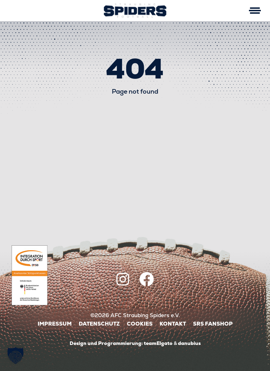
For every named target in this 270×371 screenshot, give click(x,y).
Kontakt (173, 323)
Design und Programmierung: (106, 343)
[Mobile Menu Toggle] (255, 10)
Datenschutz (99, 323)
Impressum (55, 323)
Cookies (140, 323)
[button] (15, 355)
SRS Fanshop (213, 323)
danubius (189, 343)
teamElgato (158, 343)
